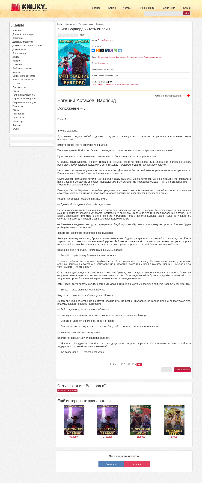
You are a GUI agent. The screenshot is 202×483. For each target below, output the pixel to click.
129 (134, 364)
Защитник (134, 84)
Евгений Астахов (86, 24)
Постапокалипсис (135, 57)
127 (123, 364)
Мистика (16, 72)
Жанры (111, 8)
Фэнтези (16, 125)
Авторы (127, 8)
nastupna (139, 364)
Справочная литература (24, 98)
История (16, 60)
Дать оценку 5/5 (75, 35)
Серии (186, 8)
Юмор (15, 129)
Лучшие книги (146, 8)
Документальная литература (27, 45)
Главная (96, 8)
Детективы (17, 38)
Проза (15, 91)
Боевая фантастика (117, 57)
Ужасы (15, 110)
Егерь (94, 84)
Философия (18, 117)
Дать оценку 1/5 (60, 35)
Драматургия (19, 53)
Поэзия (16, 83)
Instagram (137, 464)
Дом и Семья (19, 49)
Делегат (125, 84)
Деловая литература (23, 34)
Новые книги (168, 8)
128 (128, 364)
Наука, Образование (23, 79)
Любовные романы (22, 68)
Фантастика (18, 113)
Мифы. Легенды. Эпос (23, 76)
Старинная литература (24, 102)
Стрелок (117, 84)
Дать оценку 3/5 (67, 35)
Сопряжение (103, 63)
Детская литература (22, 42)
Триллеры (17, 106)
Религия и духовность (23, 95)
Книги (59, 24)
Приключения (19, 87)
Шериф (101, 84)
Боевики (16, 30)
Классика (17, 64)
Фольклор (17, 121)
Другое (15, 57)
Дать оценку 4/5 (71, 35)
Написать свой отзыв (67, 390)
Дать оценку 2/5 (64, 35)
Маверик (109, 84)
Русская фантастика (152, 57)
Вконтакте (111, 464)
